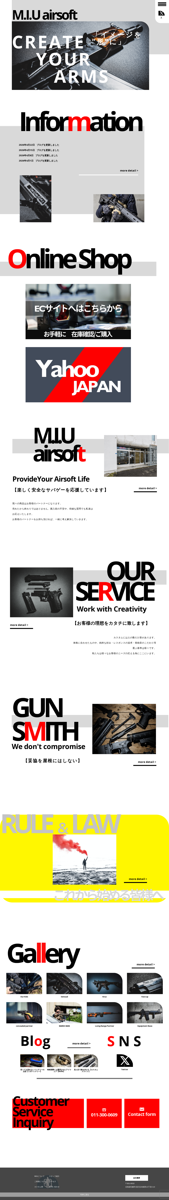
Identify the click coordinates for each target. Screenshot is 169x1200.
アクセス (52, 1181)
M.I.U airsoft (44, 14)
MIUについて (39, 1176)
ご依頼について (40, 1181)
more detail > (129, 170)
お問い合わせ (54, 1187)
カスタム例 (38, 1187)
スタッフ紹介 (54, 1176)
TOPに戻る (84, 1195)
